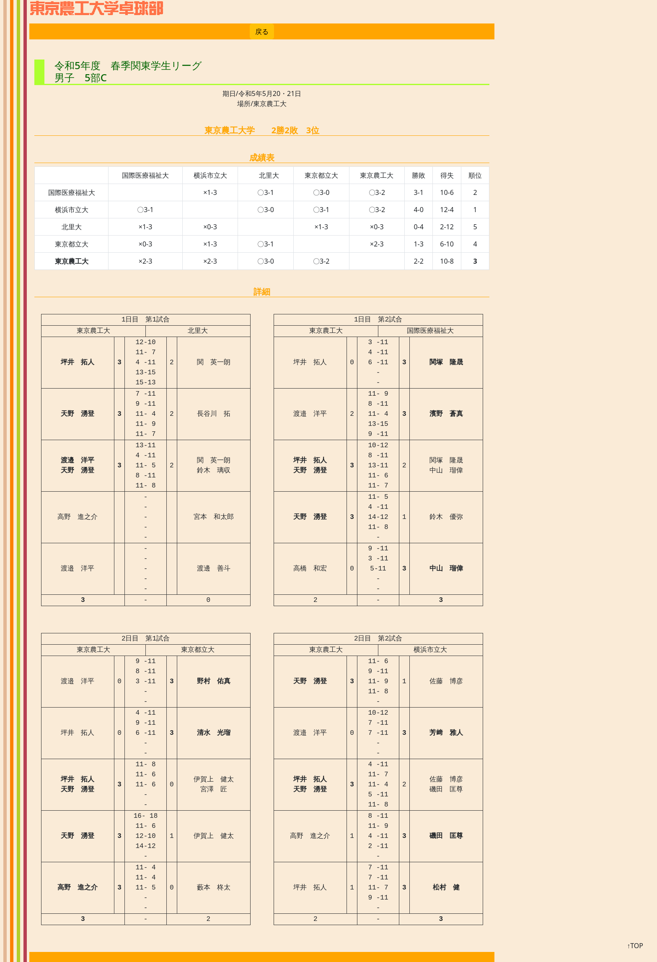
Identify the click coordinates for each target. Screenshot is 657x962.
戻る (262, 31)
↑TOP (635, 945)
